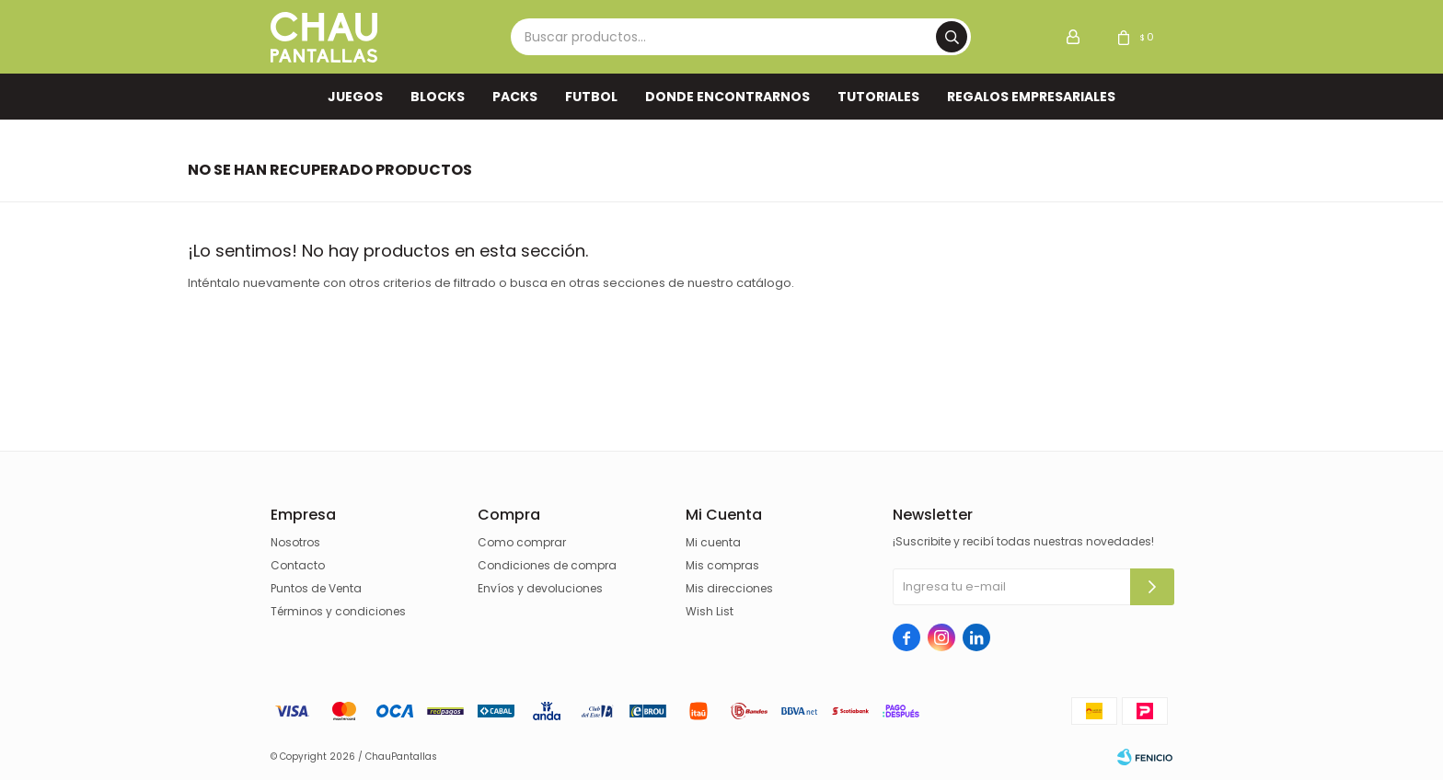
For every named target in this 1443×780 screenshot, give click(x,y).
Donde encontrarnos (727, 96)
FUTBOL (591, 96)
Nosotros (295, 542)
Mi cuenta (713, 542)
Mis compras (722, 565)
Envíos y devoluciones (540, 588)
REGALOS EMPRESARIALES (1031, 96)
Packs (514, 96)
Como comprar (522, 542)
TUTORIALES (878, 96)
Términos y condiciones (338, 611)
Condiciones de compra (547, 565)
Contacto (298, 565)
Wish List (709, 611)
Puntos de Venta (316, 588)
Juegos (355, 96)
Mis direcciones (729, 588)
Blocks (437, 96)
